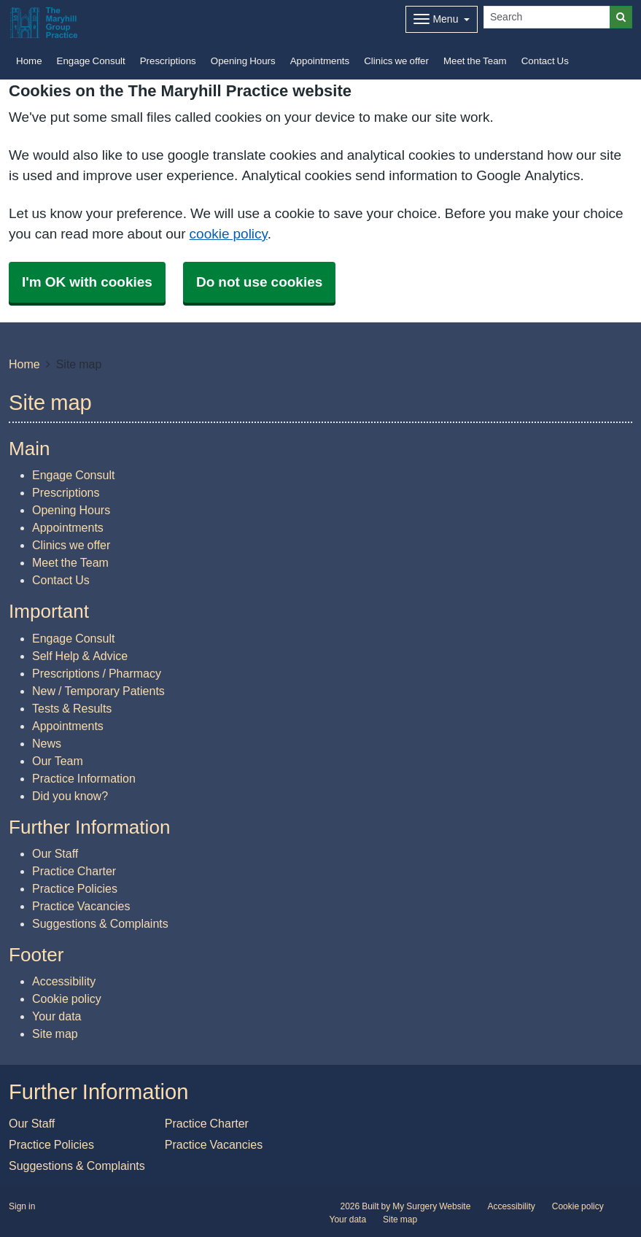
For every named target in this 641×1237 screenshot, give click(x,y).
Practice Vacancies (81, 906)
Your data (56, 1016)
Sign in (22, 1206)
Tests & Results (72, 708)
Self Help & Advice (80, 656)
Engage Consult (91, 61)
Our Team (57, 761)
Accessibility (64, 981)
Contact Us (545, 61)
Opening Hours (243, 61)
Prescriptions (168, 61)
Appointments (320, 61)
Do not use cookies (259, 282)
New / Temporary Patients (98, 691)
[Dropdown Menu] (441, 19)
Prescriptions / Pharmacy (96, 673)
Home (24, 364)
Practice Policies (74, 888)
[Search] (546, 17)
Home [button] (29, 61)
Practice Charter (74, 871)
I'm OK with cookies (87, 282)
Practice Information (84, 778)
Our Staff (55, 853)
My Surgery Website (431, 1206)
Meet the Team (475, 61)
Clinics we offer (396, 61)
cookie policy (229, 234)
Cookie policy (66, 998)
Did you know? (70, 796)
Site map (55, 1033)
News (46, 743)
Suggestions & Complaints (100, 923)
